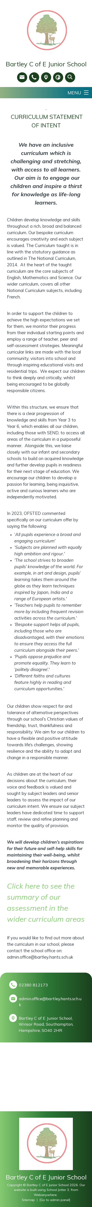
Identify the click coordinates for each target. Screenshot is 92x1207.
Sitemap (28, 1200)
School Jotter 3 (58, 1190)
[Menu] (78, 92)
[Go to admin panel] (54, 1200)
